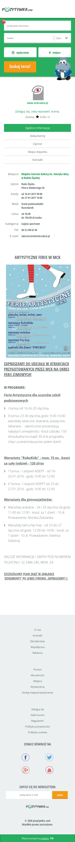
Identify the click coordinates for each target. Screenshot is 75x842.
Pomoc (37, 669)
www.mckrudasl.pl (37, 103)
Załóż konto (38, 715)
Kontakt (37, 160)
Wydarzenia (38, 687)
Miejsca (37, 681)
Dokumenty (37, 136)
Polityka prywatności (37, 726)
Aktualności (37, 675)
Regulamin (37, 721)
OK (52, 838)
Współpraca (38, 647)
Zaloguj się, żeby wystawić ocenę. (37, 111)
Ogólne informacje (37, 128)
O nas (37, 630)
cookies (44, 838)
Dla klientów (37, 641)
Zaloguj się (37, 709)
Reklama (37, 653)
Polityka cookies (37, 732)
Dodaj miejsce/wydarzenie (37, 692)
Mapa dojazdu (37, 152)
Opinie (37, 144)
